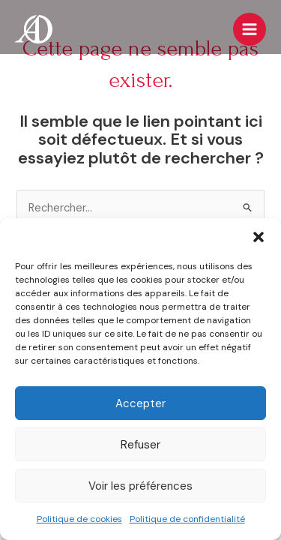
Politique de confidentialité (187, 519)
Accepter (140, 403)
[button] (258, 237)
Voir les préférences (140, 486)
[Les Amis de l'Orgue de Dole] (33, 29)
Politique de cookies (79, 519)
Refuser (140, 444)
